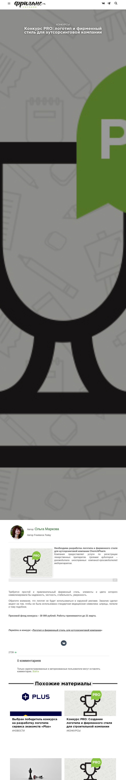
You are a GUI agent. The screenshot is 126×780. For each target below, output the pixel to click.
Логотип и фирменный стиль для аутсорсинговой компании (67, 630)
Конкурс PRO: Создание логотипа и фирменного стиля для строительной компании (89, 723)
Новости (19, 730)
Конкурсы (74, 730)
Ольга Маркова (47, 529)
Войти (36, 671)
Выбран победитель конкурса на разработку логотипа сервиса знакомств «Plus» (34, 723)
